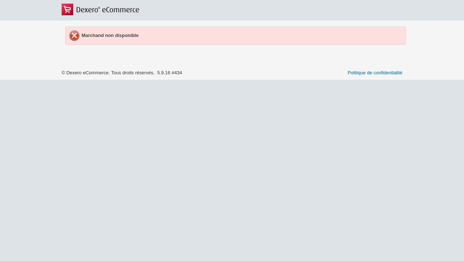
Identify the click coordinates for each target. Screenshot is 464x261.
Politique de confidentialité (375, 72)
